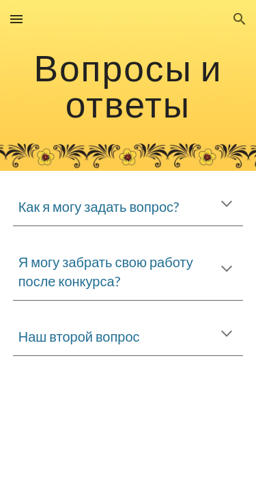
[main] (128, 86)
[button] (16, 19)
